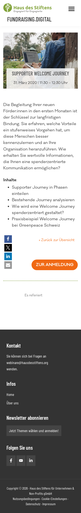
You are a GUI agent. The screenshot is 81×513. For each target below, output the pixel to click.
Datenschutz (33, 504)
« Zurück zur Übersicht (57, 240)
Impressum (49, 504)
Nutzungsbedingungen (26, 499)
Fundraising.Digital (29, 19)
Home (10, 394)
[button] (8, 239)
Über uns (12, 402)
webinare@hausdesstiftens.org (27, 362)
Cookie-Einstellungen (54, 499)
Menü (77, 6)
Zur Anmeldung (54, 264)
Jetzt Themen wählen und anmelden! (34, 430)
